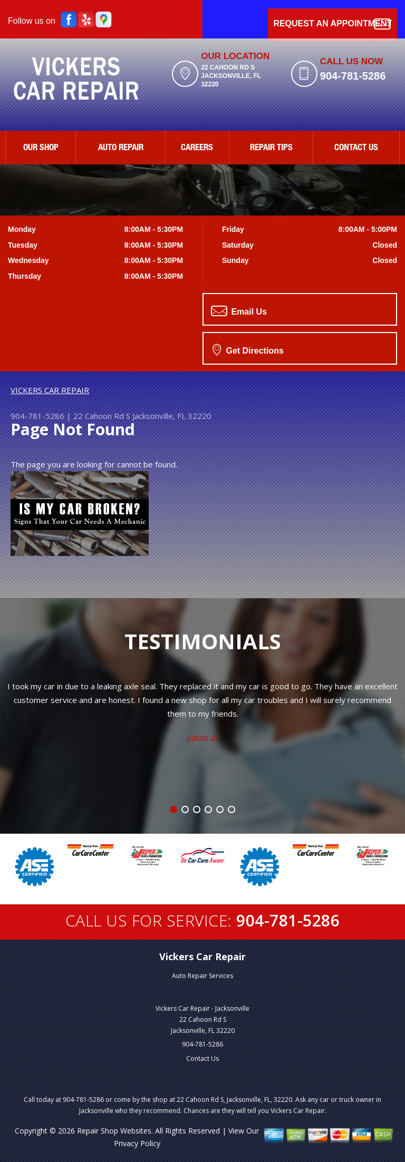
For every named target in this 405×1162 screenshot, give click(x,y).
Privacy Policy (137, 1143)
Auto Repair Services (202, 975)
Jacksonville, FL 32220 (171, 416)
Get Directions (248, 349)
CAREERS (197, 148)
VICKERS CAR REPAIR (50, 390)
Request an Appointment (332, 24)
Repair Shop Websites (114, 1131)
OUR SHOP (41, 148)
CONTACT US (356, 148)
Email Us (239, 311)
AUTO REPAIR (120, 148)
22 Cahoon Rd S (101, 416)
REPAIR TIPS (271, 148)
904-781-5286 (353, 76)
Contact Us (202, 1058)
